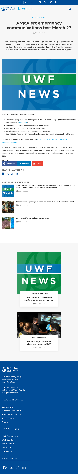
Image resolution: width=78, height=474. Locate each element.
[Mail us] (32, 2)
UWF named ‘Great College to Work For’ (32, 218)
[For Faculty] (26, 2)
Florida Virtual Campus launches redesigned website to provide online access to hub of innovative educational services (45, 187)
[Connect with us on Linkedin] (56, 2)
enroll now (23, 123)
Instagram (12, 173)
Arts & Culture (8, 418)
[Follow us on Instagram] (50, 2)
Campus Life (7, 407)
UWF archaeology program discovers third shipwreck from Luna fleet (45, 202)
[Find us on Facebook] (39, 2)
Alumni (5, 422)
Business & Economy (11, 411)
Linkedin (17, 173)
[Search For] (70, 9)
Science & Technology (11, 414)
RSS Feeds (6, 447)
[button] (9, 163)
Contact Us (7, 451)
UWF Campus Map (10, 436)
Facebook (3, 173)
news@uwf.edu (8, 382)
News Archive (8, 444)
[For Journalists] (20, 2)
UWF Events (7, 440)
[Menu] (74, 9)
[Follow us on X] (45, 2)
